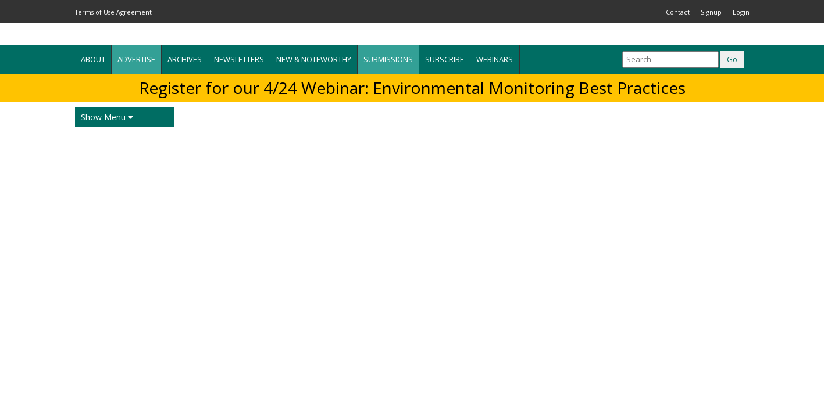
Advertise (136, 59)
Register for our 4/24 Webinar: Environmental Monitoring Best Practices (412, 88)
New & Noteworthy (313, 59)
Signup (711, 12)
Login (741, 12)
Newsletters (239, 59)
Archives (184, 59)
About (93, 59)
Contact (678, 12)
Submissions (388, 59)
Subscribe (444, 59)
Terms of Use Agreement (114, 12)
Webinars (494, 59)
